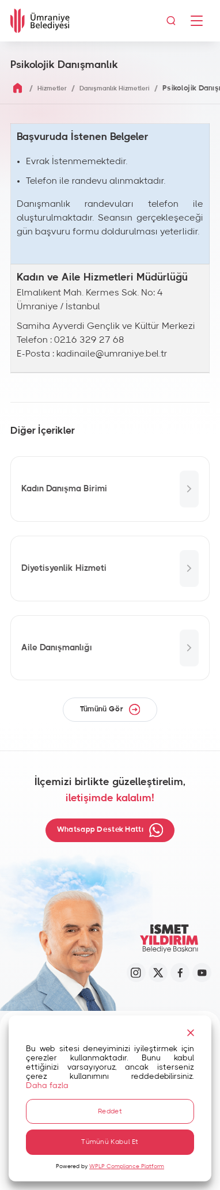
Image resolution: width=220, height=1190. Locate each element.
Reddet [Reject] (110, 1110)
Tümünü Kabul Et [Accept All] (109, 1141)
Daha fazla (47, 1085)
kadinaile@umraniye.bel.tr (112, 353)
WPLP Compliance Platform (126, 1166)
